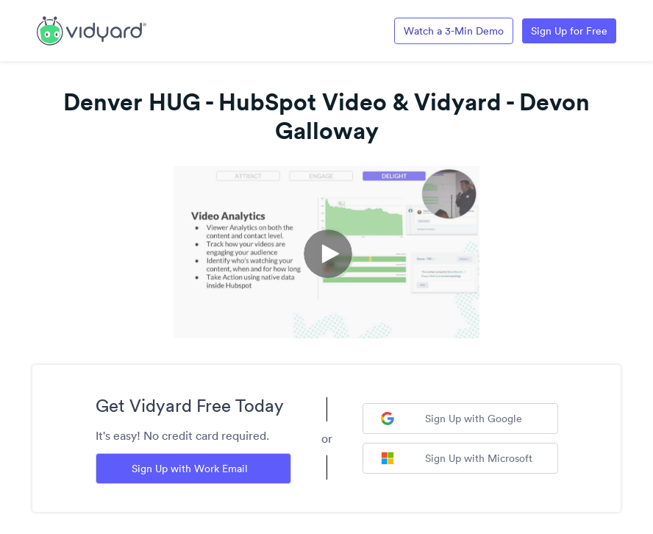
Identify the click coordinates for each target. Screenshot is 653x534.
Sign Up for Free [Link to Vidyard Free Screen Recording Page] (569, 31)
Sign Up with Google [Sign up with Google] (451, 418)
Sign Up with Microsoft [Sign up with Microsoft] (456, 458)
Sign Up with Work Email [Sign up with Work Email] (190, 468)
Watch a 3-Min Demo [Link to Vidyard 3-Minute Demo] (454, 31)
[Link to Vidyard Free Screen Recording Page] (91, 29)
